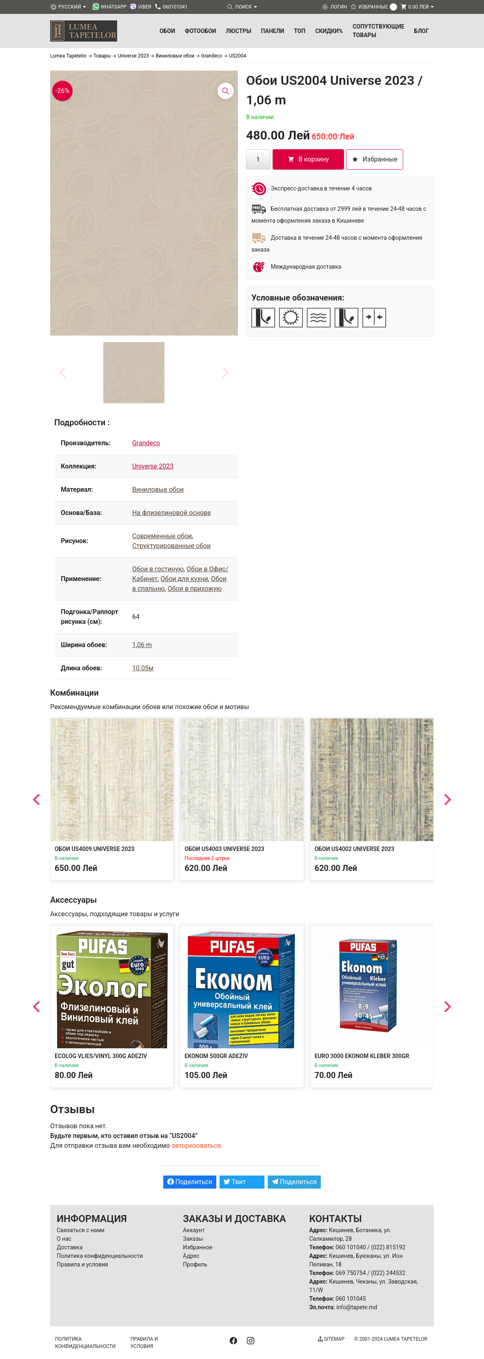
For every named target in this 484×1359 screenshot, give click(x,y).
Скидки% (329, 31)
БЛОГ (421, 31)
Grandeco (146, 443)
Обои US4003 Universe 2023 (224, 849)
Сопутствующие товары (378, 30)
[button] (133, 372)
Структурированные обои (171, 546)
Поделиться (189, 1182)
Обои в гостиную (158, 569)
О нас (64, 1238)
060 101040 (350, 1247)
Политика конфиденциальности (100, 1256)
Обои (167, 31)
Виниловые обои (158, 489)
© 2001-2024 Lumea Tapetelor (390, 1339)
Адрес (191, 1256)
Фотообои (200, 31)
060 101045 (350, 1298)
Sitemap (331, 1339)
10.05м (142, 668)
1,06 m (142, 645)
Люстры (238, 31)
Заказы (193, 1238)
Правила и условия (82, 1264)
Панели (272, 31)
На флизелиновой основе (171, 513)
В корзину (308, 159)
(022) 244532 (388, 1273)
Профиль (195, 1264)
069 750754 (350, 1273)
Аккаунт (193, 1230)
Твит (235, 1182)
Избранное (197, 1247)
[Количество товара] (258, 159)
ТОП (299, 31)
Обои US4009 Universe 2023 (95, 849)
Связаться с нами (80, 1230)
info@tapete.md (356, 1307)
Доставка (69, 1247)
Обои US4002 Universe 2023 (355, 849)
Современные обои (162, 536)
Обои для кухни (184, 579)
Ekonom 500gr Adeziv (216, 1056)
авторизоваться (196, 1145)
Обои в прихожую (195, 588)
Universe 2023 (152, 466)
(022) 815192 (388, 1247)
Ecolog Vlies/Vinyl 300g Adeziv (101, 1056)
